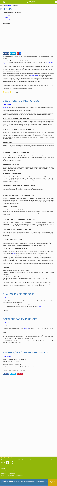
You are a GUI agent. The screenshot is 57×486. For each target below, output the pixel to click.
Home (6, 5)
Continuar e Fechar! (52, 482)
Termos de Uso (4, 473)
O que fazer (7, 15)
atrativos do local (34, 75)
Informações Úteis (9, 20)
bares (40, 306)
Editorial (3, 468)
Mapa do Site (20, 475)
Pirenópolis (5, 107)
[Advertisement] (15, 40)
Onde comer (7, 28)
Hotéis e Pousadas (9, 26)
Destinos (9, 5)
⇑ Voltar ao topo (7, 104)
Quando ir (7, 17)
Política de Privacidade (11, 473)
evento (14, 253)
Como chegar (8, 19)
